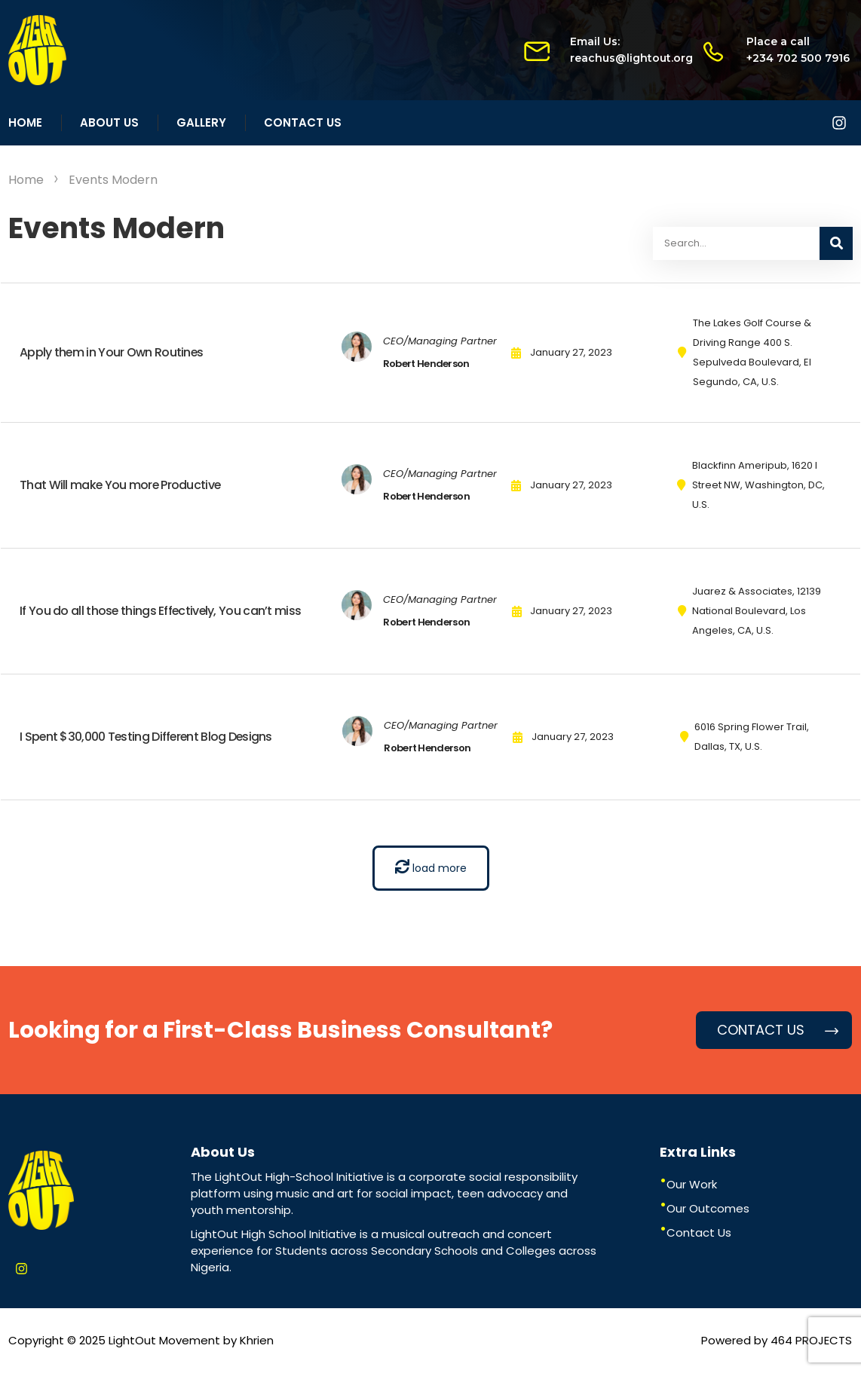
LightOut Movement (164, 1340)
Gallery (201, 122)
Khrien (257, 1340)
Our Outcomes (707, 1208)
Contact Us (303, 122)
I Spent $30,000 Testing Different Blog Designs (148, 736)
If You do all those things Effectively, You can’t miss (161, 610)
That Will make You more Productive (121, 485)
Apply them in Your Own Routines (112, 352)
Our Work (691, 1184)
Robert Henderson (426, 363)
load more (431, 867)
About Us (109, 122)
